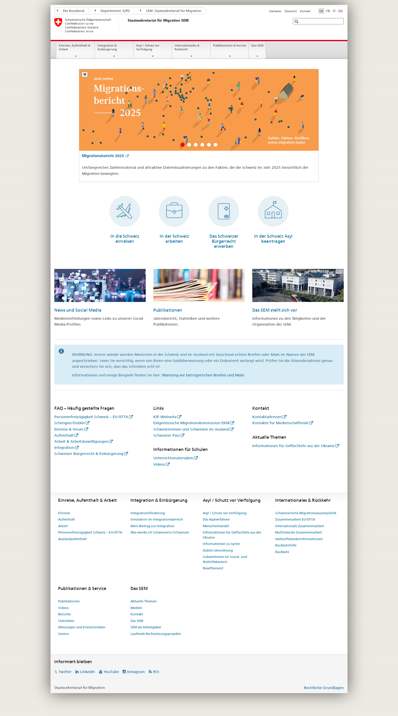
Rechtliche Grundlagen (324, 687)
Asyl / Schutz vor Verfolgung (147, 47)
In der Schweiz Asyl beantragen (273, 239)
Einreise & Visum (69, 429)
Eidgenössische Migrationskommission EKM (191, 422)
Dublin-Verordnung (218, 550)
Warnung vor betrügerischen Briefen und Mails (203, 375)
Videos (159, 464)
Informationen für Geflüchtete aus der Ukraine (293, 445)
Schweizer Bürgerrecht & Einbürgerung (88, 453)
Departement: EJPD (112, 11)
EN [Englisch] (340, 11)
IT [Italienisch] (334, 11)
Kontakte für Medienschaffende (280, 422)
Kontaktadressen (267, 416)
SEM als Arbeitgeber (145, 627)
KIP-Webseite (165, 416)
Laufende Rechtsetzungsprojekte (155, 634)
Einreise (64, 513)
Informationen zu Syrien (221, 544)
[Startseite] (126, 25)
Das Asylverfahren (216, 519)
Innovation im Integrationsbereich (156, 519)
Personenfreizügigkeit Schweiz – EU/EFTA (91, 416)
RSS (156, 671)
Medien (136, 608)
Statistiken (66, 621)
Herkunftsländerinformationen (299, 539)
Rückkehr (282, 552)
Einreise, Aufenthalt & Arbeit (74, 47)
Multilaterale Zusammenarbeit (298, 532)
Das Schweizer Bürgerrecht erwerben (223, 241)
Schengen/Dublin (69, 422)
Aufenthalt (64, 435)
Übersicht (291, 11)
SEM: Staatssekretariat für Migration (170, 11)
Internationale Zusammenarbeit (299, 526)
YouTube (111, 671)
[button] (297, 21)
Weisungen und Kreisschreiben (81, 627)
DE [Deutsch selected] (321, 11)
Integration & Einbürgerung (107, 47)
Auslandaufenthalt (72, 539)
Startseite (275, 11)
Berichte (64, 614)
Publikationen (167, 310)
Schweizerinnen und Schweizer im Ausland (191, 429)
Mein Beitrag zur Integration (152, 526)
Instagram (136, 671)
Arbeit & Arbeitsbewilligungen (81, 441)
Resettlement (213, 568)
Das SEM (257, 45)
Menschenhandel (216, 526)
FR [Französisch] (328, 11)
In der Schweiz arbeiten (174, 239)
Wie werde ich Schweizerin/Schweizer (159, 532)
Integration (64, 447)
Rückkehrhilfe (285, 545)
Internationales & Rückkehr (187, 47)
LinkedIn (87, 671)
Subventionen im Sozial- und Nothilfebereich (225, 559)
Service (63, 634)
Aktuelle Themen (143, 601)
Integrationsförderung (147, 513)
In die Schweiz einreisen (124, 239)
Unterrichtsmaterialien (173, 457)
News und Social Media (78, 310)
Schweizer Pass (166, 435)
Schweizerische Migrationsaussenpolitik (305, 513)
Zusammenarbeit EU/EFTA (295, 519)
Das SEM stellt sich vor (274, 310)
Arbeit (63, 526)
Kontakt (305, 11)
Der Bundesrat (71, 11)
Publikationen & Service (229, 45)
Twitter (65, 671)
